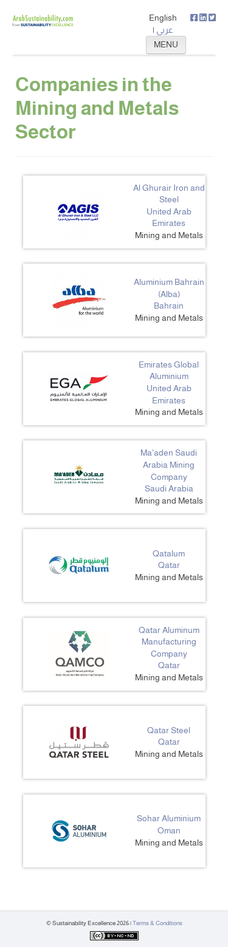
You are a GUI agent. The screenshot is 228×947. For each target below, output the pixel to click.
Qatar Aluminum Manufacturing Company (169, 641)
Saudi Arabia (169, 488)
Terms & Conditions (157, 923)
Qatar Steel (168, 730)
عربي (164, 30)
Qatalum (169, 553)
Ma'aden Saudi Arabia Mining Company (168, 464)
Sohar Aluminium (169, 818)
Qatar (169, 565)
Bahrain (169, 305)
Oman (169, 830)
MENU (166, 44)
